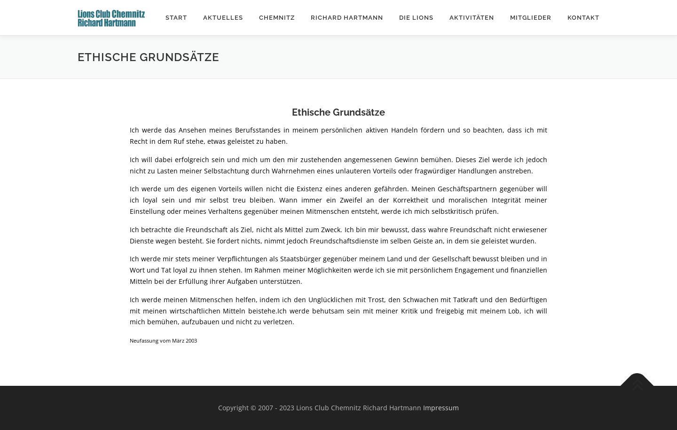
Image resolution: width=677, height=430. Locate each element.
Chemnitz (277, 17)
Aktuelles (223, 17)
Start (176, 17)
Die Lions (416, 17)
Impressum (441, 407)
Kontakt (583, 17)
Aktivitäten (471, 17)
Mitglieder (530, 17)
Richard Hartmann (347, 17)
